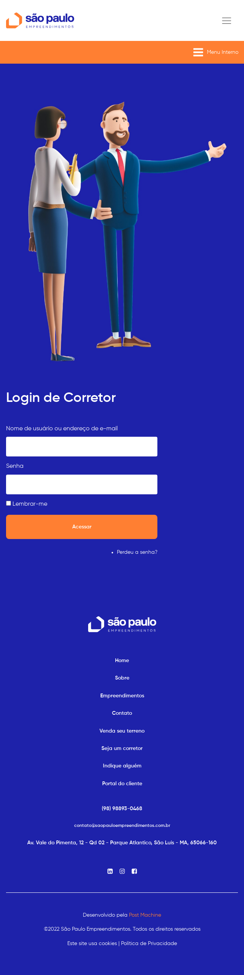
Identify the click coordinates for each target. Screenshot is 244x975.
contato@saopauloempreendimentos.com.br (122, 825)
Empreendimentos (122, 695)
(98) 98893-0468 (122, 808)
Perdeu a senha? (137, 552)
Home (122, 660)
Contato (122, 713)
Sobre (122, 678)
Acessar (82, 527)
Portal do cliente (122, 783)
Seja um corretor (122, 748)
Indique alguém (122, 766)
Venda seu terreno (122, 731)
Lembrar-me (29, 504)
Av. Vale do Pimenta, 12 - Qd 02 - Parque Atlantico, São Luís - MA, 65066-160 (122, 842)
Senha (14, 466)
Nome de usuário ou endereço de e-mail (62, 429)
